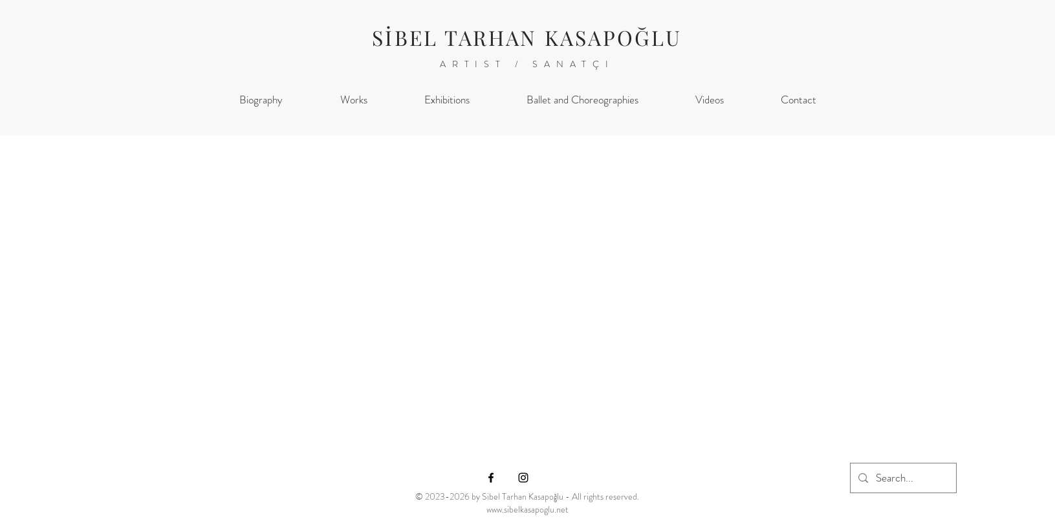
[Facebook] (490, 477)
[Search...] (902, 478)
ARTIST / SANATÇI (527, 64)
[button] (354, 99)
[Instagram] (523, 477)
